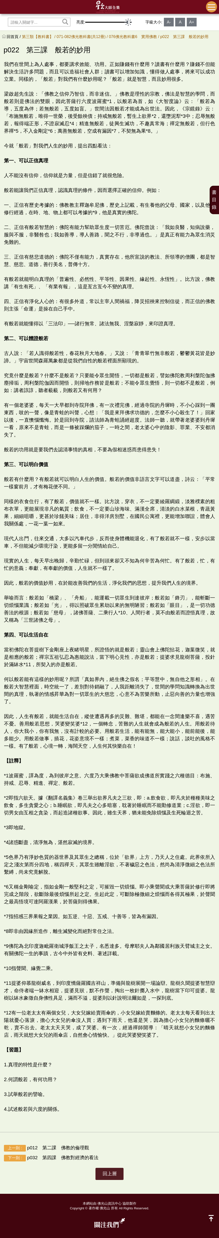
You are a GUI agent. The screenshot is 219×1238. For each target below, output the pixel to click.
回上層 (110, 1173)
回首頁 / (14, 37)
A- (169, 22)
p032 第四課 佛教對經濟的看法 (51, 1158)
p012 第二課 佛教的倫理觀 (46, 1148)
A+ (191, 22)
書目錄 (214, 200)
